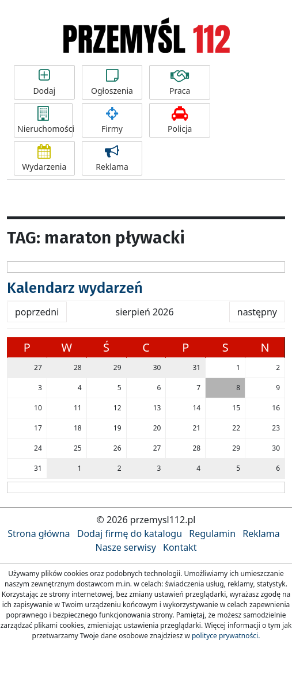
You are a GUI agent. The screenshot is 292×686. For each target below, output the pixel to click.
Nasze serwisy (125, 547)
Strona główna (38, 533)
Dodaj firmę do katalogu (129, 533)
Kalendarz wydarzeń (75, 288)
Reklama (112, 158)
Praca (180, 82)
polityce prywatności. (226, 636)
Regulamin (212, 533)
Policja (180, 120)
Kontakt (180, 547)
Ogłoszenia (112, 82)
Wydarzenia (44, 158)
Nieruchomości (45, 120)
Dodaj (44, 82)
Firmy (112, 120)
